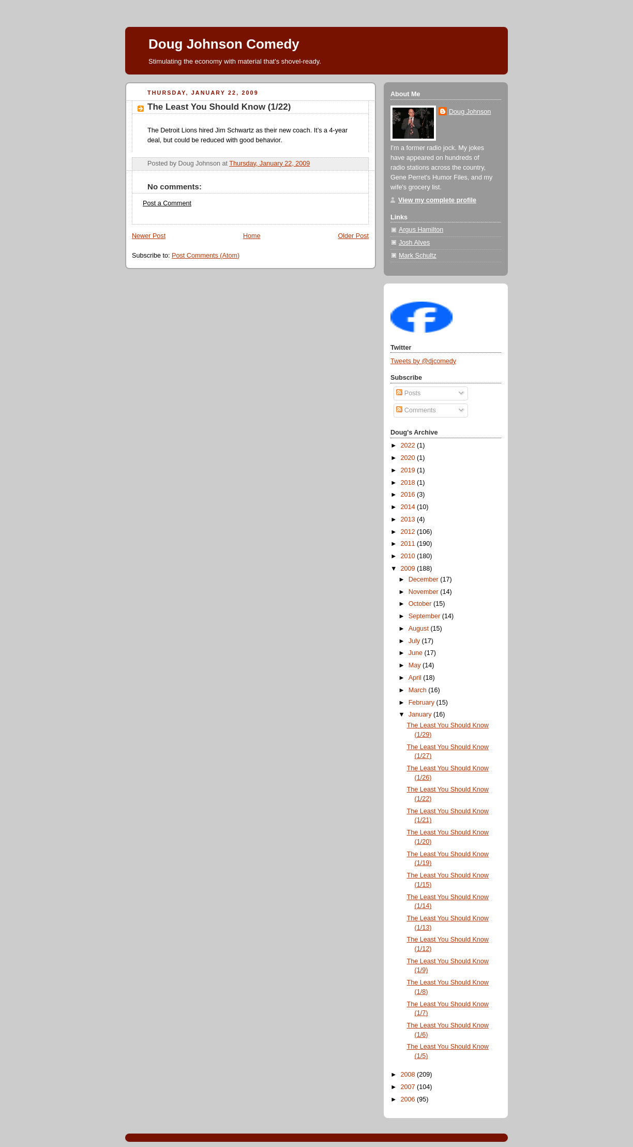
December (425, 579)
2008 (409, 1074)
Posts (408, 393)
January (421, 714)
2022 (409, 445)
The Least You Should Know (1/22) (219, 107)
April (416, 677)
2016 (409, 494)
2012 (409, 531)
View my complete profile (437, 200)
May (416, 665)
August (420, 628)
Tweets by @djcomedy (423, 361)
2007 (409, 1087)
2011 (409, 543)
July (415, 641)
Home (252, 236)
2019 (409, 470)
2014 (409, 507)
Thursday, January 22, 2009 (269, 163)
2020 (409, 457)
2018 (409, 482)
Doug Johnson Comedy (223, 44)
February (422, 702)
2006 (409, 1099)
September (425, 616)
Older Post (353, 236)
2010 (409, 556)
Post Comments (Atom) (205, 255)
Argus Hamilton (421, 229)
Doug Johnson (470, 111)
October (421, 603)
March (419, 690)
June (417, 653)
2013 (409, 519)
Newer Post (148, 236)
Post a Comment (167, 203)
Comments (415, 410)
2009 (409, 568)
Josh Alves (414, 242)
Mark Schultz (417, 255)
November (425, 591)
